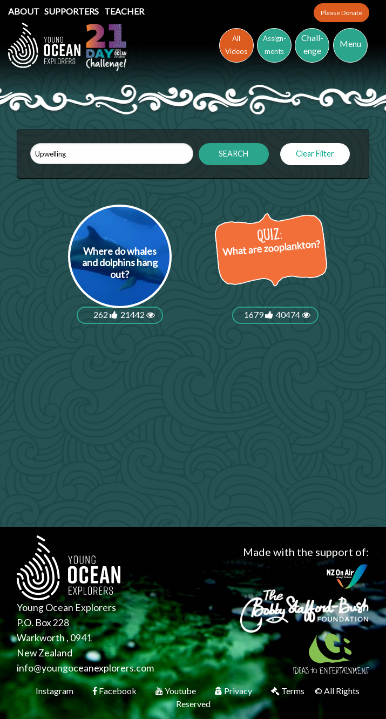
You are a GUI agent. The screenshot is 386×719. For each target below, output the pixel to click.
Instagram (55, 691)
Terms (288, 691)
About (24, 11)
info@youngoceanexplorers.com (85, 668)
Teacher (124, 11)
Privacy (234, 691)
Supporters (72, 11)
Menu (350, 43)
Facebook (115, 691)
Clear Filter (315, 153)
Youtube (176, 691)
